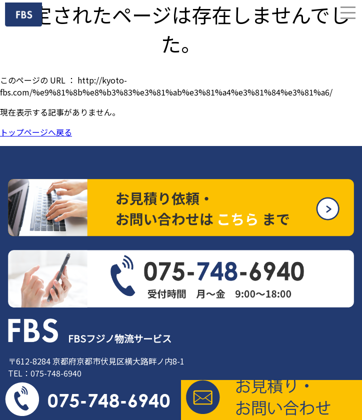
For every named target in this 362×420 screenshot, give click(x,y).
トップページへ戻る (36, 132)
